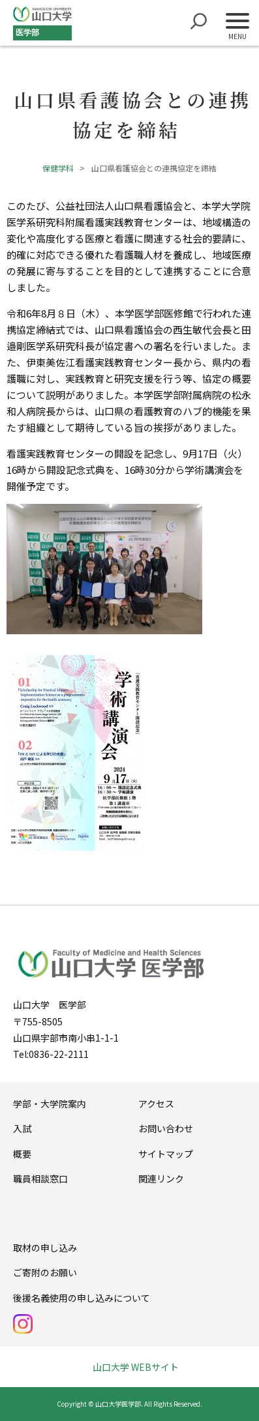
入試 (22, 1128)
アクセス (156, 1103)
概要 (22, 1153)
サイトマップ (165, 1153)
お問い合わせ (165, 1128)
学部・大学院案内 (49, 1103)
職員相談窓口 (40, 1178)
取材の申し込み (45, 1247)
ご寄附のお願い (45, 1272)
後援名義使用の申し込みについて (81, 1297)
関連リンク (161, 1178)
